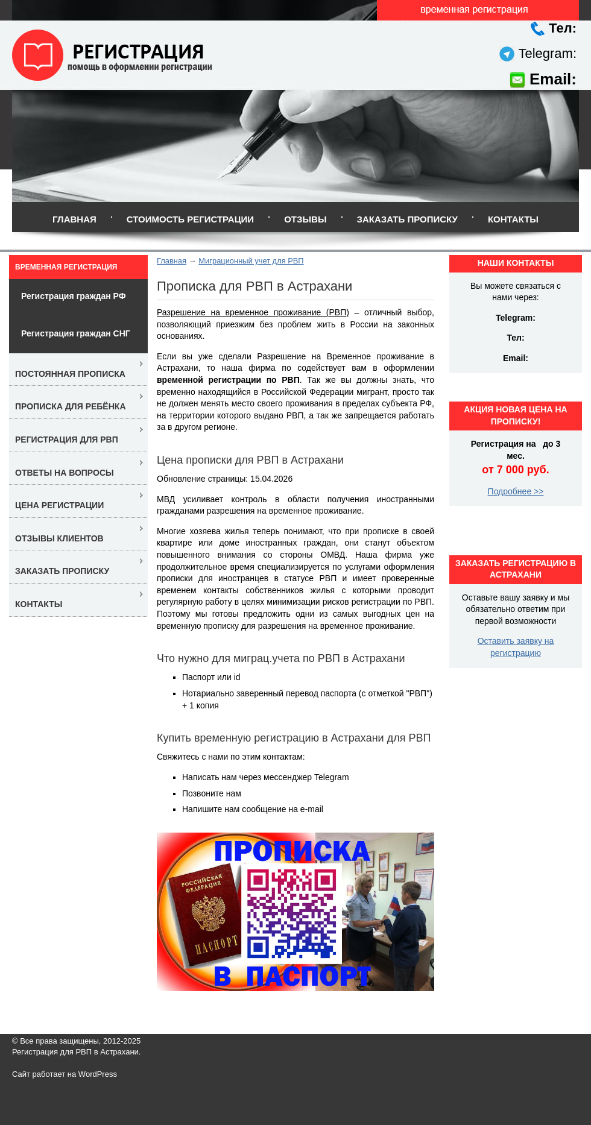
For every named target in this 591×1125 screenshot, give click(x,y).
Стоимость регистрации (190, 219)
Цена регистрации (59, 505)
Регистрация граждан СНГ (75, 333)
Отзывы (305, 219)
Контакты (513, 219)
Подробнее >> (516, 491)
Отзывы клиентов (59, 538)
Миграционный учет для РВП (250, 260)
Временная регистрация (66, 267)
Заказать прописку (407, 219)
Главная (74, 219)
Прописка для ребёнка (70, 406)
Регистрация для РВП (66, 439)
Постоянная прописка (70, 374)
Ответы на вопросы (64, 472)
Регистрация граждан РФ (73, 296)
